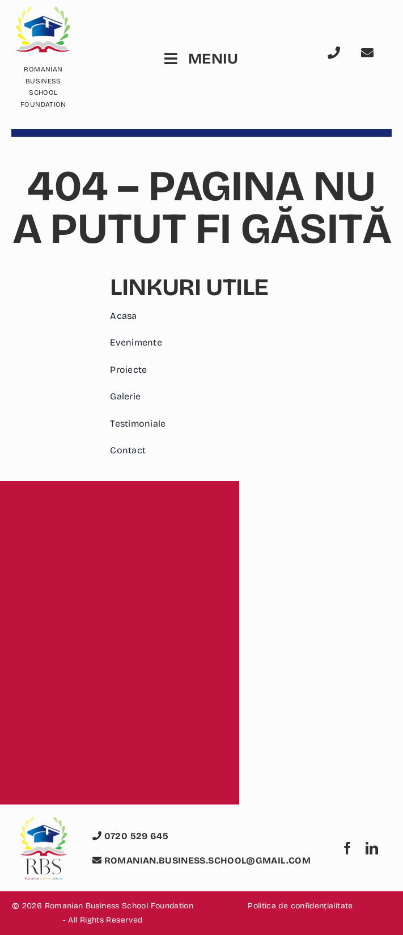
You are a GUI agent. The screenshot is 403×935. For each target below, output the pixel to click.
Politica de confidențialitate (300, 906)
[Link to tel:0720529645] (340, 53)
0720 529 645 (130, 836)
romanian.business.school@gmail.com (201, 860)
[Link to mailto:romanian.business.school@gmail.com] (373, 53)
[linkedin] (372, 848)
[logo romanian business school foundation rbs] (43, 823)
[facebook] (347, 848)
